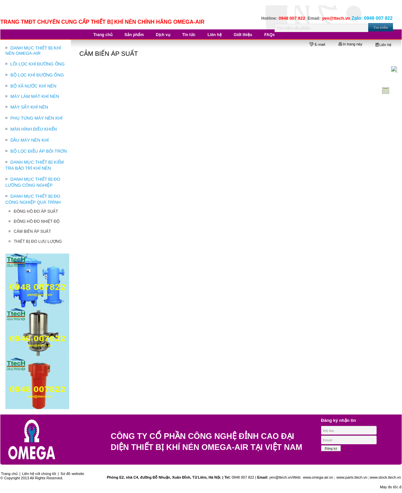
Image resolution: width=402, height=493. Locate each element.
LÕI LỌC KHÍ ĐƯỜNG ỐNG (37, 63)
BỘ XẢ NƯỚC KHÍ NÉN (33, 86)
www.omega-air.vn (317, 477)
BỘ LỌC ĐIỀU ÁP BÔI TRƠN (38, 151)
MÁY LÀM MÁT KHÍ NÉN (34, 96)
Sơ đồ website (72, 474)
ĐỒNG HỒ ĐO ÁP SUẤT (36, 211)
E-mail (317, 44)
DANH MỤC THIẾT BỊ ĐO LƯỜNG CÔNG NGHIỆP (32, 182)
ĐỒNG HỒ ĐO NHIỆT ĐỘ (37, 221)
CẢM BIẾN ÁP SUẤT (32, 231)
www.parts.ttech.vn (351, 477)
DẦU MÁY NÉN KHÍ (29, 140)
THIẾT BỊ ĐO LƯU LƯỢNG (38, 241)
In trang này (350, 44)
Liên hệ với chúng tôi (39, 474)
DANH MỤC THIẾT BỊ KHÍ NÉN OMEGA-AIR (33, 50)
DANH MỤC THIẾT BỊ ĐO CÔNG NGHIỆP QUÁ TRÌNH (33, 199)
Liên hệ (383, 45)
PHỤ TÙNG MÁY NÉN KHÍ (36, 118)
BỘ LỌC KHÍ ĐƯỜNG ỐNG (37, 74)
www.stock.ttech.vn (385, 477)
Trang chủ (9, 474)
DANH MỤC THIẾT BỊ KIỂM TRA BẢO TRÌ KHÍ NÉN (34, 165)
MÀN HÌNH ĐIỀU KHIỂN (33, 129)
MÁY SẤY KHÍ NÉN (29, 107)
